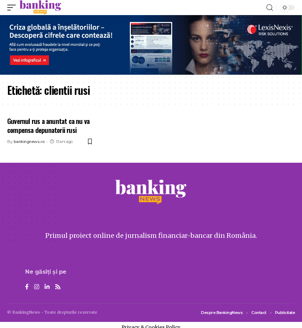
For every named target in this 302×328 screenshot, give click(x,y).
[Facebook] (27, 287)
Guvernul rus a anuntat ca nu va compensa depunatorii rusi (48, 125)
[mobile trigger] (13, 7)
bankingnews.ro (29, 141)
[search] (270, 7)
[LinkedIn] (47, 287)
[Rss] (58, 287)
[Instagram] (36, 287)
